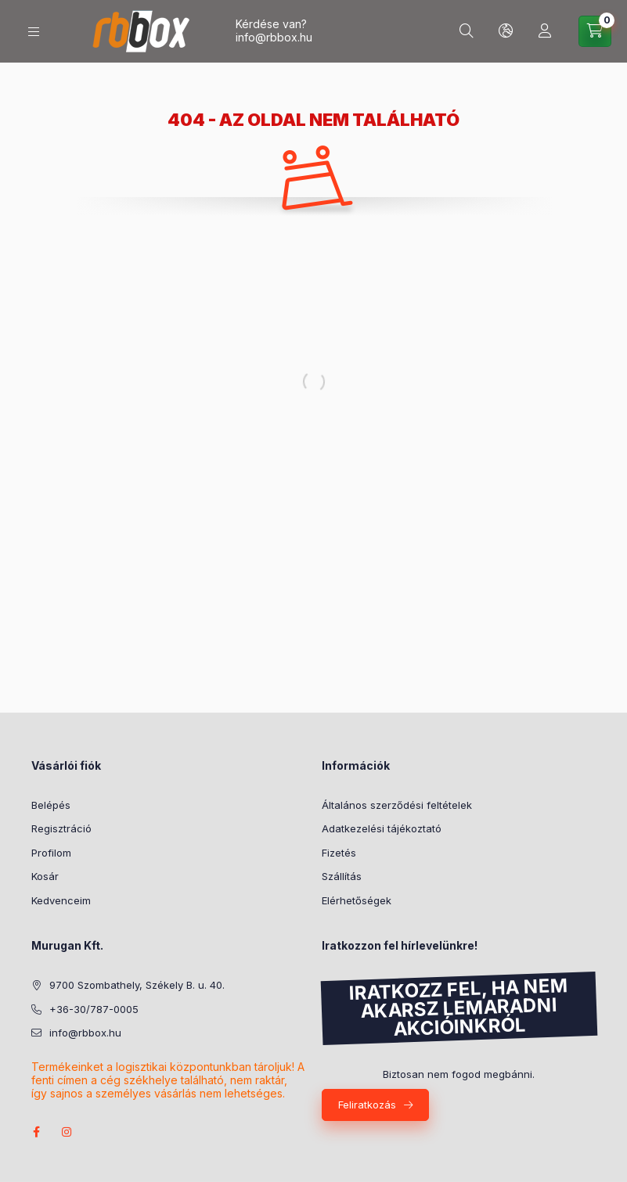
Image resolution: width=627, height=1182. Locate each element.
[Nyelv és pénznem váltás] (505, 31)
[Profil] (544, 31)
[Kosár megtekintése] (594, 31)
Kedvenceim (61, 900)
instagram (67, 1132)
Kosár (45, 876)
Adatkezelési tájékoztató (381, 828)
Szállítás (342, 876)
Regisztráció (61, 828)
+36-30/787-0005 (94, 1009)
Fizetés (339, 852)
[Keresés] (466, 31)
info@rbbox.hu (274, 37)
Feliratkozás (367, 1104)
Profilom (51, 852)
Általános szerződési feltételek (397, 805)
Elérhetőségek (356, 900)
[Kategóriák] (34, 31)
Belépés (50, 805)
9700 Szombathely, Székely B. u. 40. (137, 985)
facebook (36, 1132)
